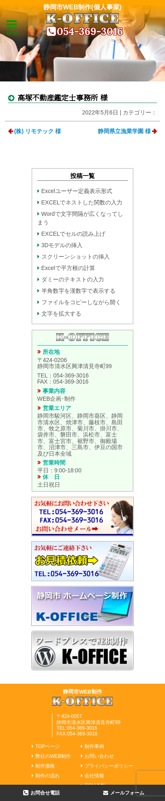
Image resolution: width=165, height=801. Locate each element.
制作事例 (94, 746)
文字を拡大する (61, 313)
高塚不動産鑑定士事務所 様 (61, 97)
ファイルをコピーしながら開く (81, 302)
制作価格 (45, 766)
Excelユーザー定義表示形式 (76, 191)
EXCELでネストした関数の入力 (82, 202)
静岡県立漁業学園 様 (124, 131)
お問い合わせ (99, 756)
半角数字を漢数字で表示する (78, 290)
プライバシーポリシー (109, 766)
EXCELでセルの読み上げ (73, 233)
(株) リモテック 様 (37, 131)
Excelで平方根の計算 (68, 268)
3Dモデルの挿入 (62, 245)
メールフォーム (127, 793)
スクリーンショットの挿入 (75, 256)
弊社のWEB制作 (53, 756)
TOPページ (47, 746)
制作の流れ (47, 776)
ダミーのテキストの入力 (72, 279)
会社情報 (94, 776)
